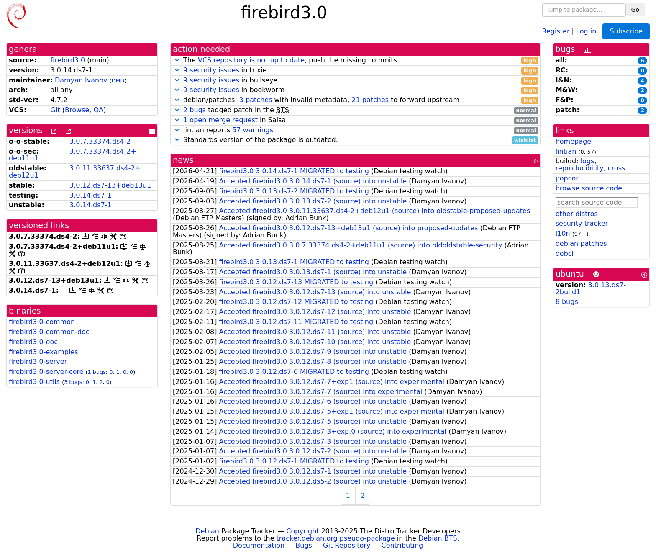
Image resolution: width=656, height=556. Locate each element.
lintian (566, 151)
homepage (573, 141)
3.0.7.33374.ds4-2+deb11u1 (72, 154)
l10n (563, 233)
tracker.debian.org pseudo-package (336, 538)
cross (616, 168)
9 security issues (211, 70)
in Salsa (355, 120)
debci (565, 253)
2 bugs (194, 110)
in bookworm (355, 90)
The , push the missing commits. (355, 60)
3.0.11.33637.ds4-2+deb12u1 (75, 171)
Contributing (402, 545)
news (183, 160)
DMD (118, 80)
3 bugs (73, 382)
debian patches (581, 243)
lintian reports (355, 130)
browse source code (589, 188)
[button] (177, 60)
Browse (77, 110)
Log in (586, 31)
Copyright (302, 531)
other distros (577, 214)
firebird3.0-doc (33, 342)
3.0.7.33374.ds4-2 (100, 141)
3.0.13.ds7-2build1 (591, 288)
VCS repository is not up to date (251, 60)
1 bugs (97, 372)
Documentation (258, 545)
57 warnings (252, 130)
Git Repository (346, 545)
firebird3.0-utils (34, 382)
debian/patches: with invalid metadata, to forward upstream (355, 100)
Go (635, 9)
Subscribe (626, 31)
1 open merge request (220, 120)
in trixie (355, 70)
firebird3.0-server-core (46, 372)
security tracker (582, 223)
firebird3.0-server (38, 362)
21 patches (370, 100)
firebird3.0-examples (43, 352)
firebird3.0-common (42, 322)
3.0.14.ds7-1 (90, 195)
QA (98, 110)
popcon (568, 178)
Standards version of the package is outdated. (355, 140)
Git (55, 110)
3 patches (255, 100)
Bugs (303, 545)
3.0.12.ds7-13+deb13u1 (110, 185)
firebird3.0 (68, 60)
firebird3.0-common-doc (49, 332)
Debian (207, 531)
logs (587, 161)
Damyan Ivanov (81, 80)
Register (556, 31)
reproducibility (580, 168)
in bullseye (355, 80)
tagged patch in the (355, 110)
